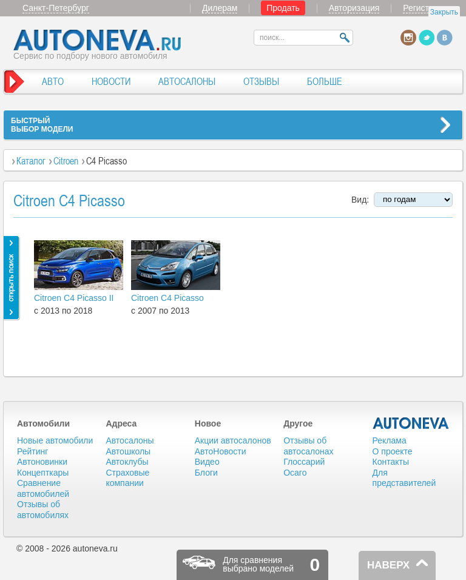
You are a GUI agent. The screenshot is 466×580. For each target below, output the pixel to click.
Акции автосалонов (233, 440)
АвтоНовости (220, 451)
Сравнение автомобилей (43, 488)
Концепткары (43, 472)
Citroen (65, 160)
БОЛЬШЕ (324, 81)
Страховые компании (127, 478)
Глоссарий (304, 462)
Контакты (391, 462)
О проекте (393, 451)
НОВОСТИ (111, 81)
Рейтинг (32, 451)
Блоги (206, 472)
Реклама (390, 440)
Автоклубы (127, 462)
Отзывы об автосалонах (308, 446)
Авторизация (354, 8)
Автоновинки (42, 462)
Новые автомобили (55, 440)
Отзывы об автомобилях (43, 509)
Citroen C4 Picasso (167, 298)
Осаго (294, 472)
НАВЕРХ (388, 565)
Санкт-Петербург (55, 8)
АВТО (53, 81)
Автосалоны (130, 440)
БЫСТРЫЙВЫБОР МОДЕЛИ (42, 124)
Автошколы (128, 451)
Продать (283, 8)
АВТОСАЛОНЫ (186, 81)
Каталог (31, 160)
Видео (207, 462)
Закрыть (444, 12)
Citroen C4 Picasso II (74, 298)
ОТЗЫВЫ (261, 81)
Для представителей (404, 478)
